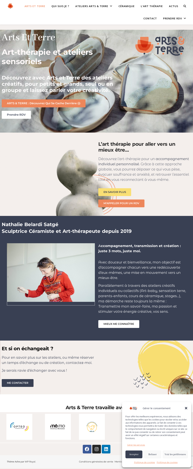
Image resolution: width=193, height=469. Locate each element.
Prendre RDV (172, 18)
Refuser (152, 454)
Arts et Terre (35, 6)
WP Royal (30, 462)
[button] (186, 408)
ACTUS (173, 6)
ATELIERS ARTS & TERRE (91, 6)
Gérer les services (136, 445)
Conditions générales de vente (96, 462)
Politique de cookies (144, 462)
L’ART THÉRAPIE (152, 6)
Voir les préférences (175, 454)
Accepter (134, 454)
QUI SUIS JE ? (60, 6)
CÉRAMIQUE (127, 6)
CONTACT (150, 18)
